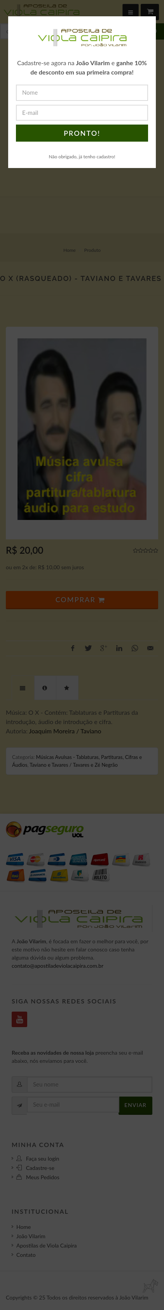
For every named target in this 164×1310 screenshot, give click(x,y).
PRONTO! (82, 133)
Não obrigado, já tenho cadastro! (82, 156)
